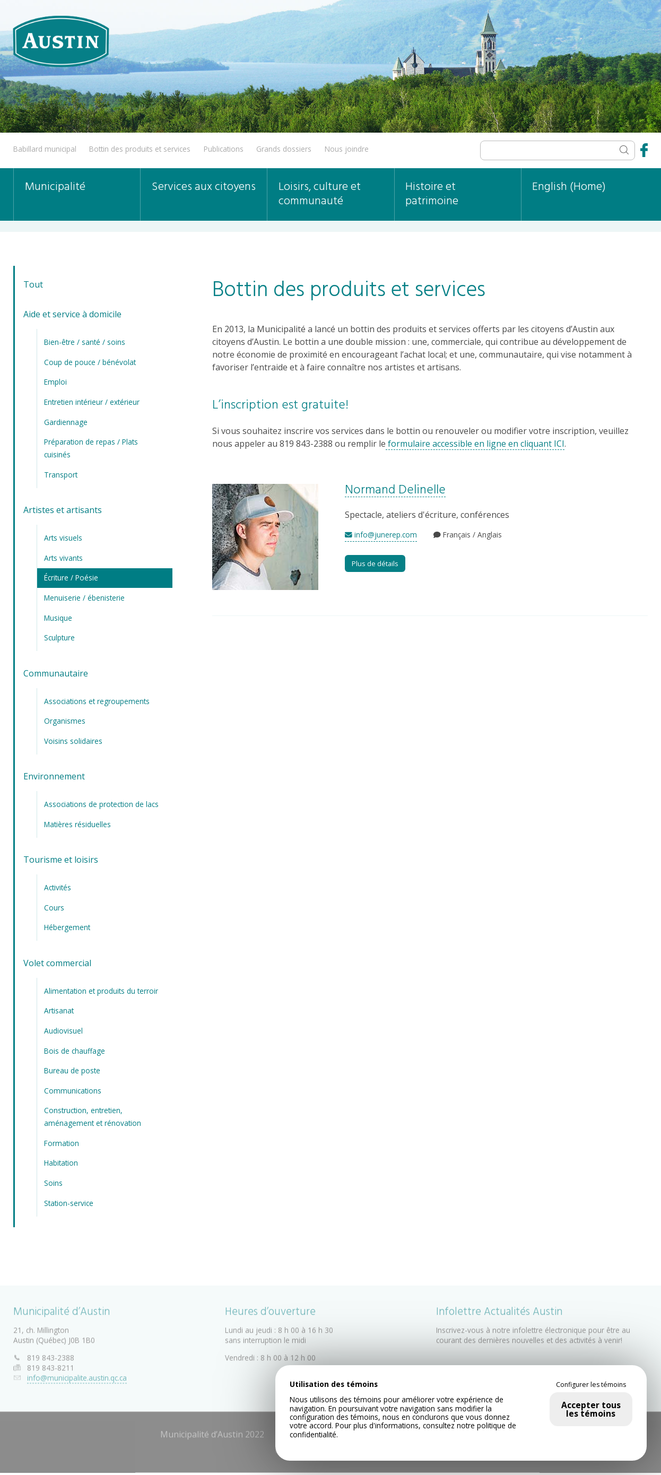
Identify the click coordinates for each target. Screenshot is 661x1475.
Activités (57, 887)
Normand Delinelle (395, 490)
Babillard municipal (44, 149)
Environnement (54, 776)
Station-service (68, 1203)
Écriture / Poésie (71, 577)
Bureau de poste (72, 1070)
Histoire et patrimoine (431, 194)
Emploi (55, 382)
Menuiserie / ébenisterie (84, 598)
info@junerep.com (381, 535)
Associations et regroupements (97, 701)
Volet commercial (57, 963)
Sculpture (59, 637)
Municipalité (55, 187)
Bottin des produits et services (139, 149)
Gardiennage (66, 422)
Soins (53, 1183)
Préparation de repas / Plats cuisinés (91, 448)
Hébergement (67, 927)
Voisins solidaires (73, 741)
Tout (33, 284)
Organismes (64, 721)
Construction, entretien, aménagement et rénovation (92, 1116)
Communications (72, 1091)
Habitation (61, 1163)
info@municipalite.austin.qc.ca (77, 1375)
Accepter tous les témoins (591, 1409)
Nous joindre (347, 149)
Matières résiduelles (77, 824)
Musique (58, 618)
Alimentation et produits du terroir (101, 991)
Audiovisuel (63, 1031)
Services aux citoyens (204, 187)
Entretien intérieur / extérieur (92, 402)
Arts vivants (63, 558)
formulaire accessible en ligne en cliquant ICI (475, 443)
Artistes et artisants (62, 510)
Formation (61, 1143)
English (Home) (569, 187)
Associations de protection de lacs (101, 804)
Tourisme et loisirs (60, 859)
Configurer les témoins (591, 1385)
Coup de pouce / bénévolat (90, 362)
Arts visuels (63, 538)
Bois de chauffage (74, 1051)
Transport (60, 475)
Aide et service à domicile (72, 314)
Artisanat (59, 1010)
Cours (54, 908)
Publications (223, 149)
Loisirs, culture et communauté (320, 194)
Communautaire (55, 673)
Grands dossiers (283, 149)
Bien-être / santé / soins (84, 342)
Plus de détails (375, 563)
